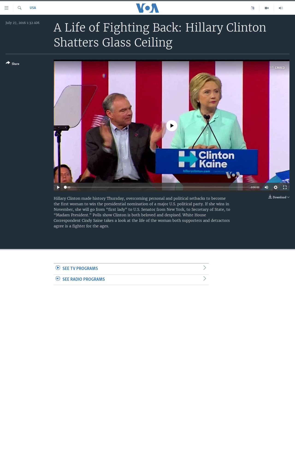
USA (33, 8)
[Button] (12, 64)
